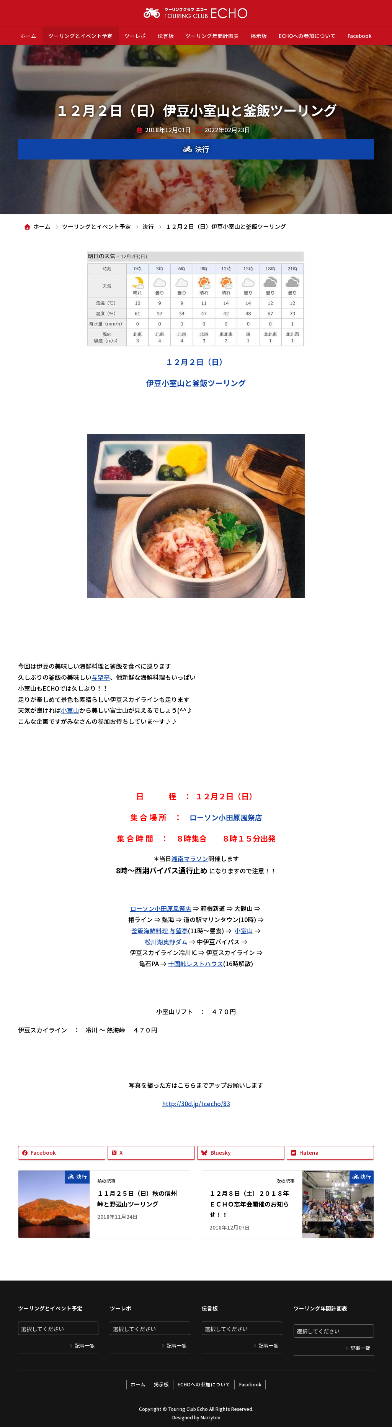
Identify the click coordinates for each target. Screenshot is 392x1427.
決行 (202, 148)
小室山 (70, 710)
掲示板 (259, 35)
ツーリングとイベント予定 (80, 35)
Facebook (360, 35)
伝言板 (166, 35)
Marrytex (210, 1415)
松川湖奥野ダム (166, 941)
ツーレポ (135, 35)
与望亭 (100, 677)
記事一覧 (85, 1345)
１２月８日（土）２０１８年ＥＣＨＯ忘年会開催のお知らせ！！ (249, 1204)
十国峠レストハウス (195, 963)
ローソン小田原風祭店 (225, 817)
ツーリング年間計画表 (212, 35)
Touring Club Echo (188, 1407)
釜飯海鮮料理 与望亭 (159, 930)
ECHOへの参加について (307, 35)
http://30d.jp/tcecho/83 (196, 1103)
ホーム (28, 35)
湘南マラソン (190, 858)
